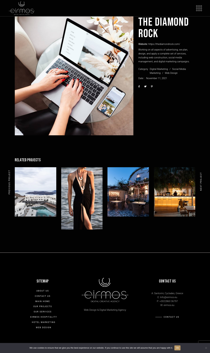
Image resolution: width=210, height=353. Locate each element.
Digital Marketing (159, 69)
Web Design (171, 73)
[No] (206, 348)
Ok (177, 348)
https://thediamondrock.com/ (164, 44)
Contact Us (42, 296)
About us (42, 291)
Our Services (43, 312)
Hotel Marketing (43, 322)
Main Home (42, 301)
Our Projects (42, 306)
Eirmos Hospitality (43, 317)
